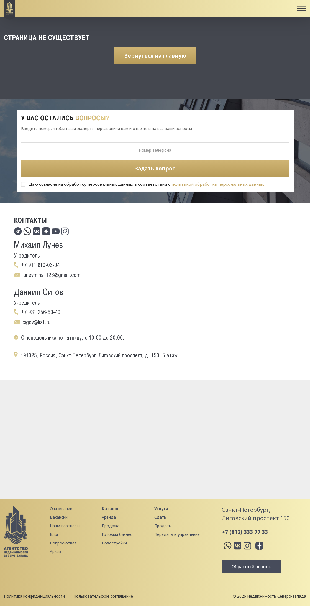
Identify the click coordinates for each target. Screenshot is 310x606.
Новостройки (114, 543)
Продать (162, 525)
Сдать (160, 517)
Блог (54, 534)
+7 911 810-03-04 (40, 265)
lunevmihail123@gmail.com (51, 275)
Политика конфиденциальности (34, 596)
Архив (55, 551)
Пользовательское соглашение (103, 596)
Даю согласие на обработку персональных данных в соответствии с (146, 184)
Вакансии (59, 517)
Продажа (110, 525)
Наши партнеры (65, 525)
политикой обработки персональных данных (217, 184)
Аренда (109, 517)
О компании (61, 508)
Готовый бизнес (117, 534)
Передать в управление (177, 534)
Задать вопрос (155, 168)
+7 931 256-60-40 (40, 312)
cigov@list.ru (36, 322)
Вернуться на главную (155, 55)
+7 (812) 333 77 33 (245, 532)
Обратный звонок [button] (251, 567)
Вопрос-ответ (63, 543)
